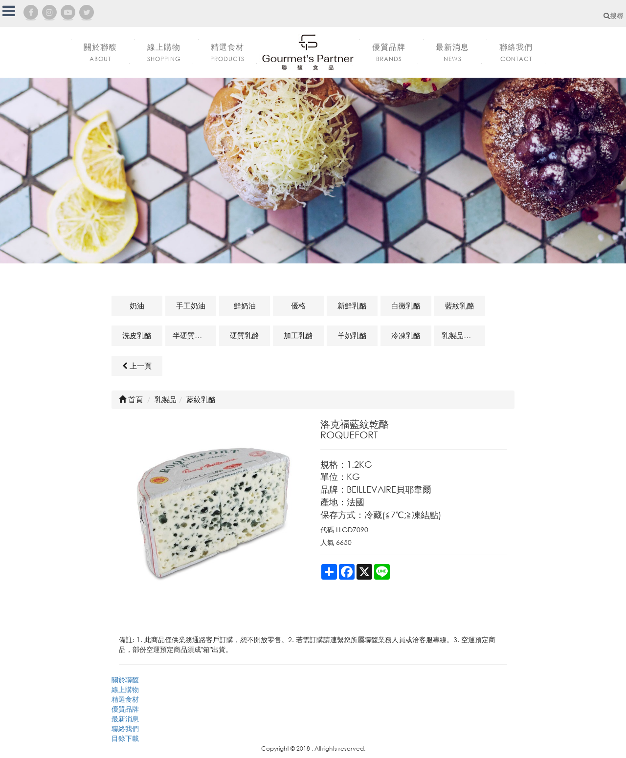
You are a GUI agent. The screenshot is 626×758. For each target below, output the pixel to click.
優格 (298, 305)
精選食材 (125, 699)
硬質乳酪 (244, 335)
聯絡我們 (125, 728)
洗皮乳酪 (137, 335)
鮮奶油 (245, 305)
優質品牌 (125, 709)
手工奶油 (190, 305)
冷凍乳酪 (406, 335)
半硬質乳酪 (191, 335)
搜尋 (614, 15)
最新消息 (125, 718)
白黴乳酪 (406, 305)
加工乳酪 (298, 335)
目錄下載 (125, 738)
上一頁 (137, 365)
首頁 (131, 399)
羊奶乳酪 (352, 335)
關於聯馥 (125, 679)
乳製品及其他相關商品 (463, 335)
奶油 (137, 305)
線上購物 (125, 689)
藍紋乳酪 (459, 305)
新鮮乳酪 (352, 305)
